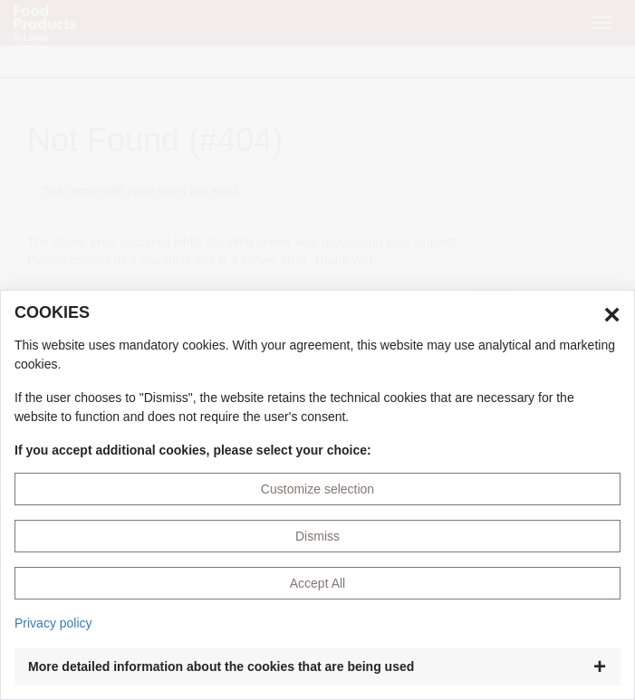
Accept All (317, 583)
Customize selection (317, 489)
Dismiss (317, 536)
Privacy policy (53, 623)
